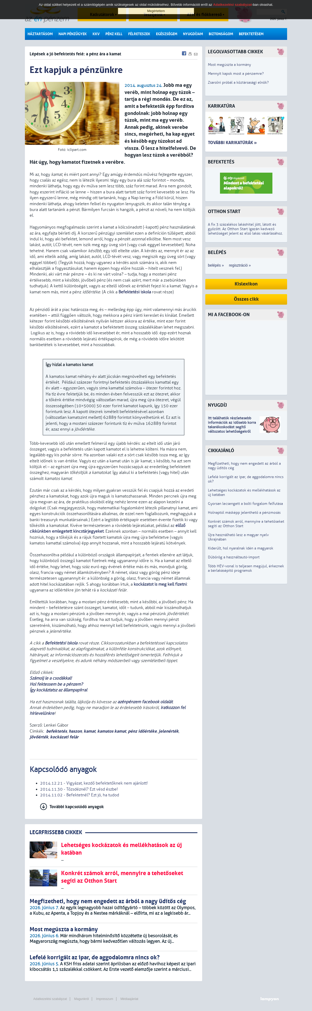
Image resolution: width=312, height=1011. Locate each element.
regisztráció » (240, 265)
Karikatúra (221, 106)
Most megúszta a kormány (229, 64)
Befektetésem (251, 34)
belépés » (216, 265)
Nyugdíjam (193, 34)
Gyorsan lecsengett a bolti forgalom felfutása (245, 503)
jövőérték (39, 736)
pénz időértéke (142, 731)
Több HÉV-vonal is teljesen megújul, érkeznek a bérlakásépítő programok (246, 568)
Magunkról (81, 999)
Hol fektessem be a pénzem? (56, 684)
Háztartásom (40, 34)
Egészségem (166, 34)
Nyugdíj (217, 405)
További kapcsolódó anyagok (77, 806)
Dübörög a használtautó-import (234, 557)
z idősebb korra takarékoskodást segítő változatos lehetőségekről (232, 427)
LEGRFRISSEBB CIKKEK (56, 832)
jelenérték (169, 731)
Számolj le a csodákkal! (51, 678)
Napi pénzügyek (72, 34)
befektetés (56, 731)
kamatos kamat (111, 731)
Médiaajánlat (129, 999)
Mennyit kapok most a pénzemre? (236, 73)
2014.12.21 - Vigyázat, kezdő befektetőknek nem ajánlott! (94, 783)
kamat (89, 731)
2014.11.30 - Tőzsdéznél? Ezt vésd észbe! (79, 789)
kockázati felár (64, 736)
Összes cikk (246, 299)
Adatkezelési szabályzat (50, 999)
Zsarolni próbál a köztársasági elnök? (238, 82)
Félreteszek (139, 34)
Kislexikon (246, 284)
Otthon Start (224, 211)
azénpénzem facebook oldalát (145, 702)
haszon (75, 731)
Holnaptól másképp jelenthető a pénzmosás (244, 512)
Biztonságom (221, 34)
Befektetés (221, 162)
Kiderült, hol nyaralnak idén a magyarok (240, 548)
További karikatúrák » (232, 142)
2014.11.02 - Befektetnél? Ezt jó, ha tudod (79, 795)
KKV (96, 34)
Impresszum (104, 999)
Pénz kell (113, 34)
